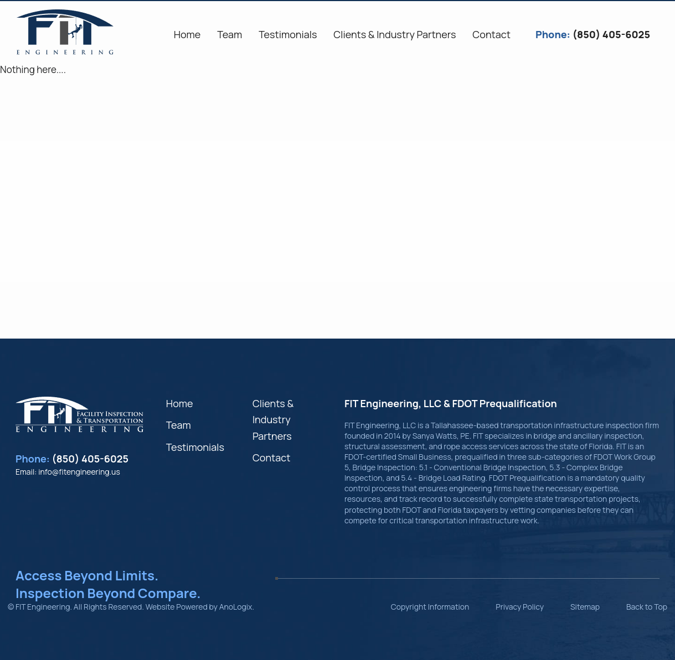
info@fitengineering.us (79, 471)
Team (178, 425)
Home (179, 403)
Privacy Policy (520, 606)
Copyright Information (430, 606)
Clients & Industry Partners (273, 420)
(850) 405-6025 (90, 458)
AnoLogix (236, 606)
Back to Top (646, 606)
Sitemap (585, 606)
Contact (272, 457)
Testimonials (195, 447)
